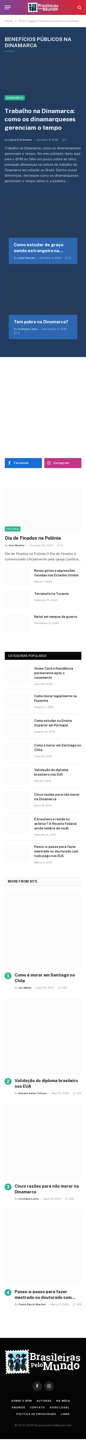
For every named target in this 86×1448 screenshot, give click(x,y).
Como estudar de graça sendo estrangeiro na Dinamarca (38, 250)
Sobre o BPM (21, 1400)
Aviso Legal (59, 1407)
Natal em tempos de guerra (55, 617)
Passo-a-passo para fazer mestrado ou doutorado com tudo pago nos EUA (56, 851)
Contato (37, 1407)
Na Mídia (63, 1400)
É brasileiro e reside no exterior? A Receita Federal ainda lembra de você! (55, 823)
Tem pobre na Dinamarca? (41, 321)
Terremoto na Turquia (51, 594)
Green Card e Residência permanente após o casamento (53, 673)
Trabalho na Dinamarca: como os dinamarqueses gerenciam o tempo (40, 119)
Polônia (13, 529)
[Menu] (8, 7)
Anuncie (18, 1407)
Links (65, 1414)
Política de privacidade (36, 1414)
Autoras (44, 1400)
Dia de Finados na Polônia (33, 538)
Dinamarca (14, 97)
